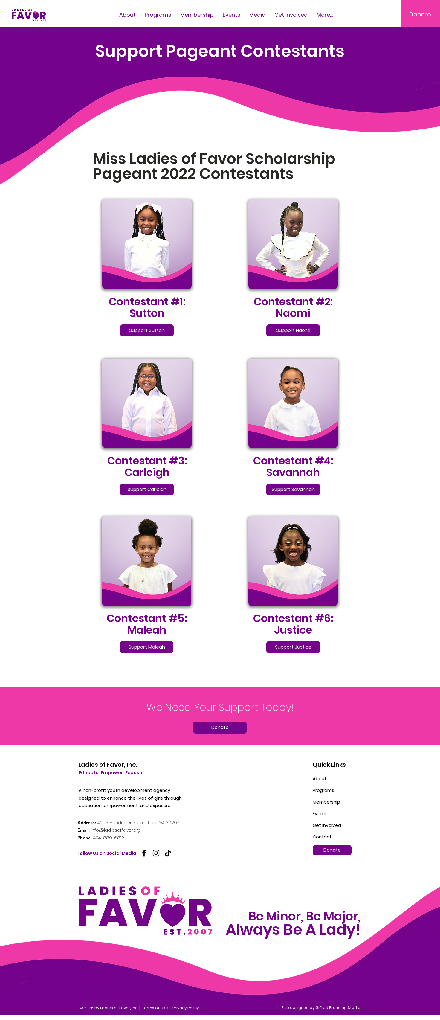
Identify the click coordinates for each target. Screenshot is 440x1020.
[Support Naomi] (293, 330)
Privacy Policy (185, 1008)
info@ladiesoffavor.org (116, 830)
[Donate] (420, 14)
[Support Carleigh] (147, 489)
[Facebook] (144, 853)
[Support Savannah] (293, 489)
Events (320, 813)
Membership (326, 802)
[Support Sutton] (147, 330)
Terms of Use (155, 1008)
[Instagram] (156, 853)
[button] (257, 14)
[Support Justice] (293, 647)
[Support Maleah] (146, 647)
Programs (323, 790)
